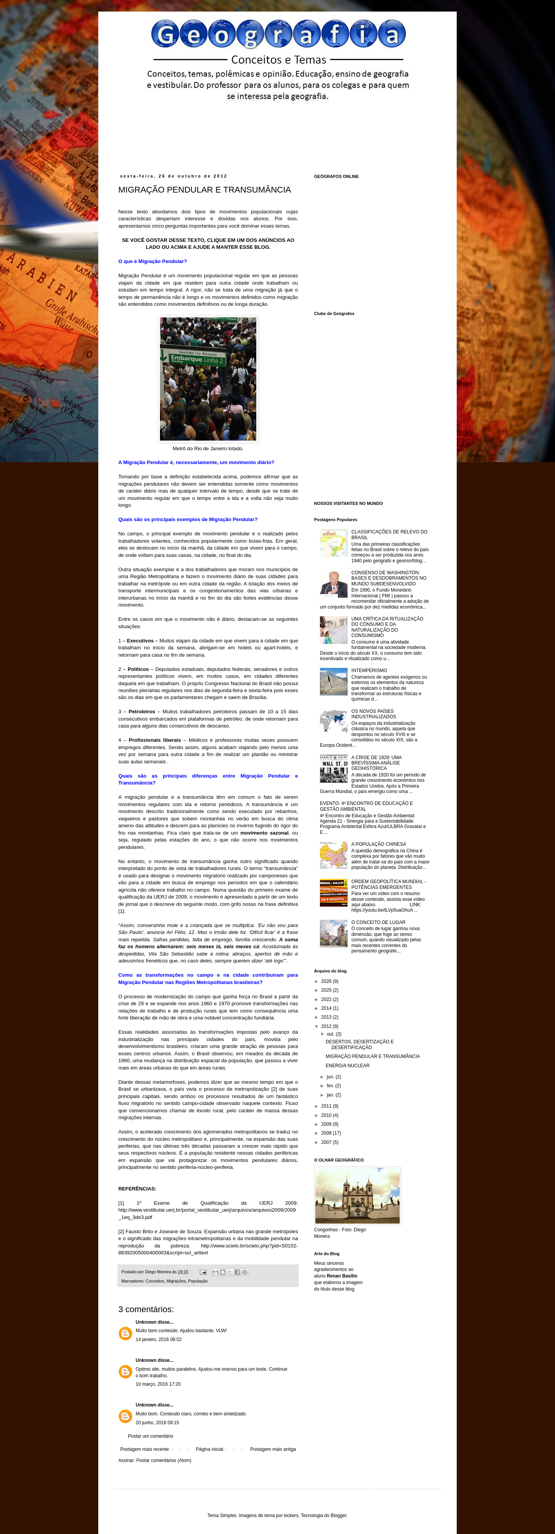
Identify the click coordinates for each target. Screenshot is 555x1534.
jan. (331, 1095)
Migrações (176, 1281)
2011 (327, 1106)
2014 (327, 1008)
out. (331, 1034)
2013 (327, 1017)
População (198, 1281)
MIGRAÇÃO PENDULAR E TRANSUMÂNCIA (373, 1056)
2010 (327, 1115)
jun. (331, 1077)
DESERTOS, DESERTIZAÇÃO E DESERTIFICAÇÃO (360, 1044)
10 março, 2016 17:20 (158, 1384)
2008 (327, 1133)
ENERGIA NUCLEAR (348, 1065)
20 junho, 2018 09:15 (157, 1422)
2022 (327, 999)
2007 (327, 1142)
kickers (291, 1515)
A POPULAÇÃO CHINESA (379, 844)
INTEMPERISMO (369, 670)
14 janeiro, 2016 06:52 (159, 1339)
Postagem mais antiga (273, 1449)
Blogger (338, 1515)
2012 (327, 1026)
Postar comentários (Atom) (164, 1460)
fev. (331, 1085)
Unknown (146, 1322)
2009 (327, 1124)
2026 (327, 981)
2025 (327, 990)
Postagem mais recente (144, 1449)
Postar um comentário (150, 1436)
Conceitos (155, 1281)
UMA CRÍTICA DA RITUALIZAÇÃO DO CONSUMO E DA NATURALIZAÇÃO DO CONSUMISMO (388, 627)
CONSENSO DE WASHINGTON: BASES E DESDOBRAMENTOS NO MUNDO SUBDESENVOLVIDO (389, 578)
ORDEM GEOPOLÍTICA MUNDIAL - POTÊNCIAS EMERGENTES (389, 884)
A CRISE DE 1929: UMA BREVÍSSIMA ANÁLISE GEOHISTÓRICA (377, 763)
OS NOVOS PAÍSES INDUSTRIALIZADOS (374, 714)
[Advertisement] (265, 122)
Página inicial (209, 1449)
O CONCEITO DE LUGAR (378, 922)
